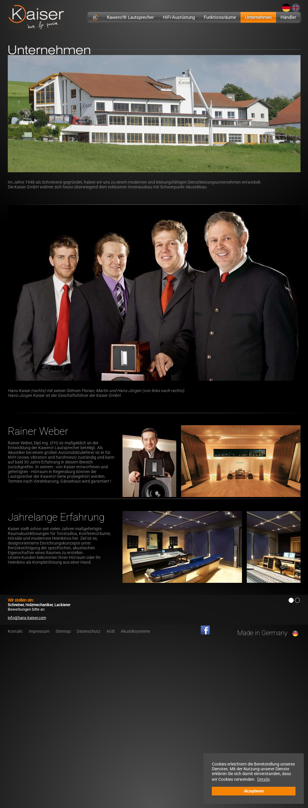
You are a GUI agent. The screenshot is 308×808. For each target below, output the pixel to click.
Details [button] (263, 779)
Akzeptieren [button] (254, 791)
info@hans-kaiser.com (27, 617)
